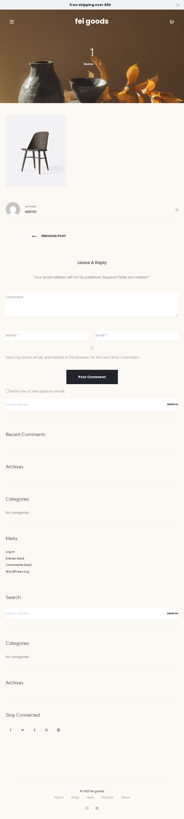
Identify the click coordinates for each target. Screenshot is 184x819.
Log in (10, 551)
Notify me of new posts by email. (37, 391)
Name (12, 335)
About (125, 797)
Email (101, 335)
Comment (14, 297)
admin (31, 211)
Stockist (107, 797)
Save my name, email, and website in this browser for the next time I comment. (73, 357)
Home (58, 797)
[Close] (178, 5)
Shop (75, 797)
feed (90, 797)
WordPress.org (17, 571)
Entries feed (15, 558)
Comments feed (18, 565)
